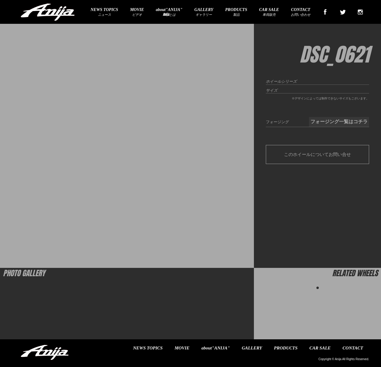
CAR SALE (320, 348)
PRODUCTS (285, 348)
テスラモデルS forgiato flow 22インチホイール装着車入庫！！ (60, 28)
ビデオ (137, 12)
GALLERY (252, 348)
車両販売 (269, 12)
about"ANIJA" (215, 348)
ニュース (104, 12)
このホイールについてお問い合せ (317, 154)
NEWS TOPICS (148, 348)
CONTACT (353, 348)
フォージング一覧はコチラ (339, 121)
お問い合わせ (300, 12)
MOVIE (181, 348)
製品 (236, 12)
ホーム (10, 28)
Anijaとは (169, 12)
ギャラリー (203, 12)
